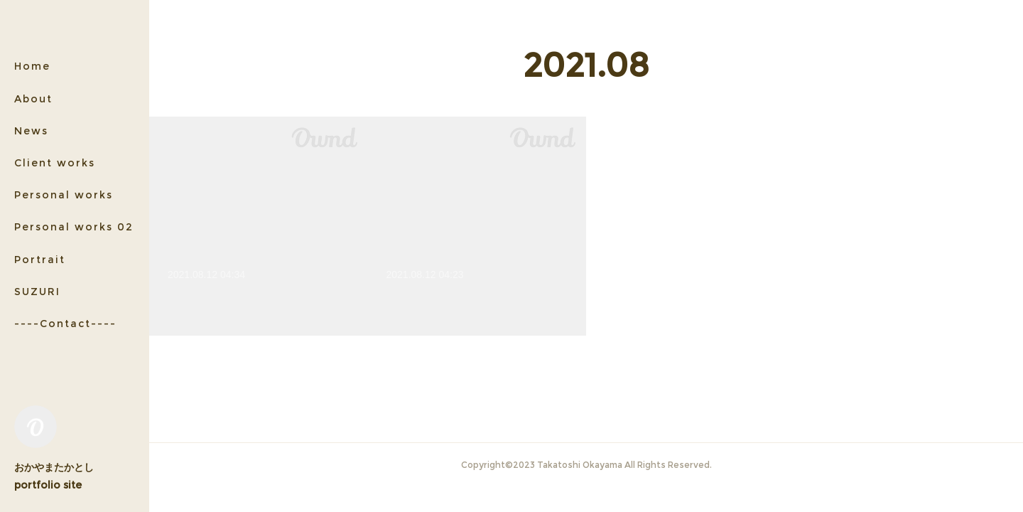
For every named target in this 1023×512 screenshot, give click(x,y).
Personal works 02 (74, 226)
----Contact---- (65, 323)
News (31, 130)
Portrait (39, 259)
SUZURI (37, 291)
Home (32, 66)
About (33, 98)
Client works (54, 162)
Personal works (63, 194)
